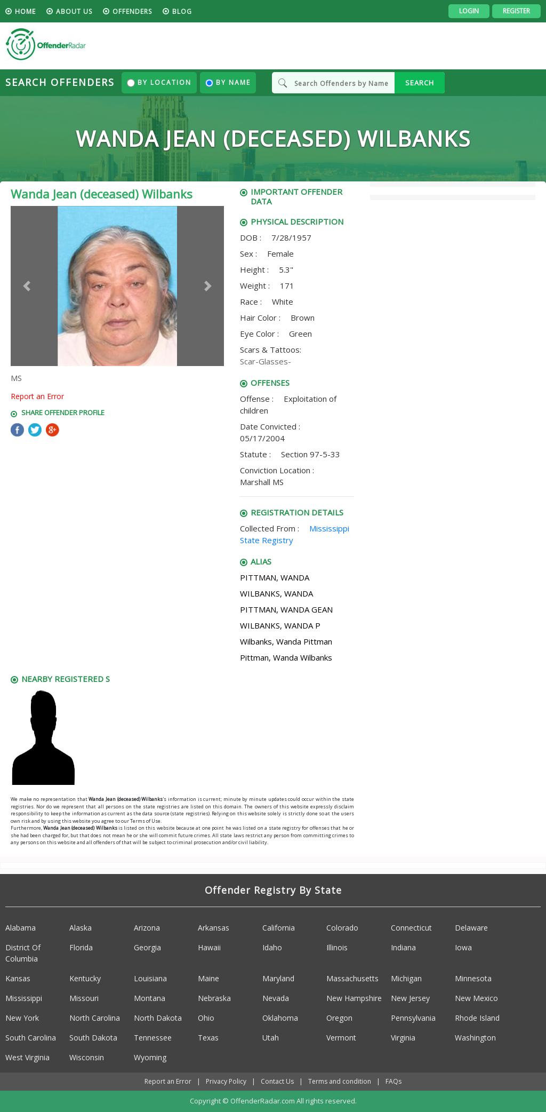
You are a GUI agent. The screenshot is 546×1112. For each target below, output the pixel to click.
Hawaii (209, 947)
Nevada (275, 998)
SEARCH (419, 83)
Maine (208, 978)
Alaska (80, 928)
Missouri (84, 998)
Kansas (17, 978)
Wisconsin (86, 1057)
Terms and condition (339, 1081)
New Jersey (410, 998)
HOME (25, 11)
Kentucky (85, 978)
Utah (270, 1037)
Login (469, 10)
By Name (228, 82)
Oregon (339, 1018)
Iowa (463, 947)
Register (516, 10)
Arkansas (213, 928)
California (278, 928)
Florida (81, 947)
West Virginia (27, 1057)
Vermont (341, 1037)
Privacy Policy (226, 1081)
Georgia (147, 947)
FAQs (394, 1081)
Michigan (406, 978)
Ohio (206, 1018)
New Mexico (476, 998)
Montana (149, 998)
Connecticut (411, 928)
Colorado (342, 928)
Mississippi (23, 998)
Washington (475, 1037)
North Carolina (94, 1018)
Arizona (147, 928)
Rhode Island (477, 1018)
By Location (159, 82)
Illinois (337, 947)
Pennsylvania (413, 1018)
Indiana (403, 947)
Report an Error (37, 396)
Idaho (272, 947)
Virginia (403, 1037)
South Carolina (30, 1037)
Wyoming (150, 1057)
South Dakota (93, 1037)
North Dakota (158, 1018)
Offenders (132, 11)
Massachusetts (352, 978)
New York (22, 1018)
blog (182, 11)
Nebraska (214, 998)
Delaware (471, 928)
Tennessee (153, 1037)
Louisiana (150, 978)
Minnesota (473, 978)
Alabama (20, 928)
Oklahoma (280, 1018)
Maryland (278, 978)
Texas (208, 1037)
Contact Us (277, 1081)
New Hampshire (354, 998)
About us (74, 11)
